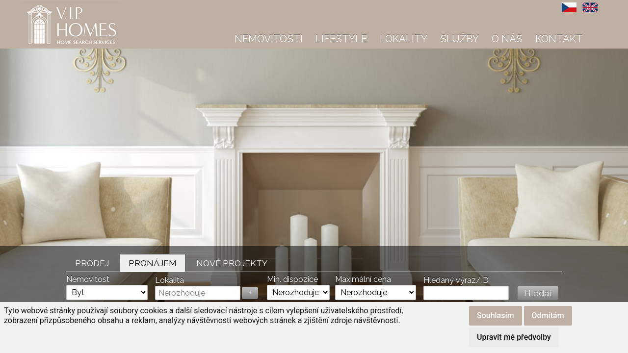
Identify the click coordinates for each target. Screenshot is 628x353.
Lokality (403, 38)
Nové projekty (231, 263)
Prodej (92, 263)
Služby (459, 38)
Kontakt (559, 38)
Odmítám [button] (548, 315)
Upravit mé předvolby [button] (514, 337)
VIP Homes (44, 5)
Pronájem (153, 263)
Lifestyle (341, 38)
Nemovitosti (269, 38)
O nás (507, 38)
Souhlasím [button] (495, 315)
